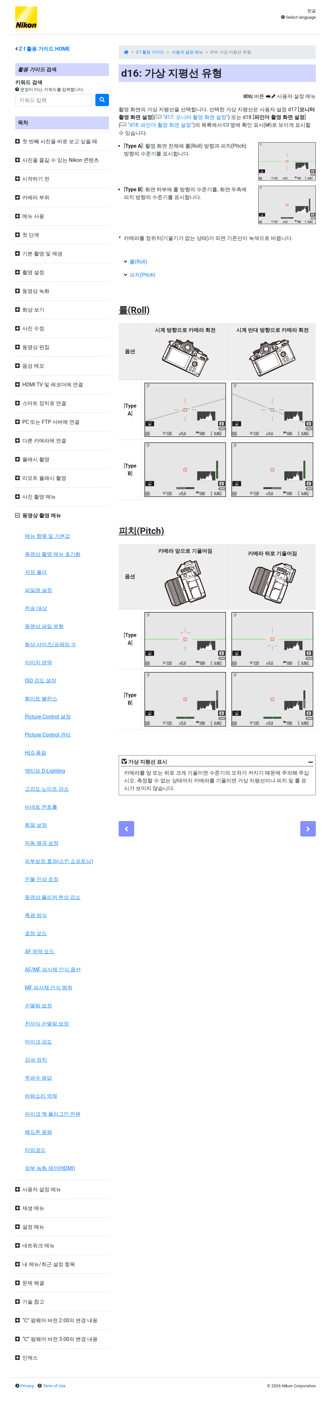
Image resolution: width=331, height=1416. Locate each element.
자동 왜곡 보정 (42, 843)
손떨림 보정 (38, 1006)
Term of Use (54, 1385)
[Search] (53, 100)
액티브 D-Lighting (45, 771)
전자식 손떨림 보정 (47, 1024)
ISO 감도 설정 (40, 681)
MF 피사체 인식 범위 (48, 988)
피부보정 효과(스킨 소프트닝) (59, 861)
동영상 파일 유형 (44, 626)
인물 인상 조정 (42, 879)
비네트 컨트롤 (41, 807)
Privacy (27, 1385)
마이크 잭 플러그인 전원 (52, 1114)
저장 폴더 (36, 572)
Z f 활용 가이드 (150, 52)
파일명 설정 (38, 590)
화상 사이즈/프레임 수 (50, 644)
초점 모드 (36, 933)
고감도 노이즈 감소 (47, 789)
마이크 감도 (38, 1042)
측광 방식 (36, 915)
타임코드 (35, 1150)
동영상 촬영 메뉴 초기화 (52, 554)
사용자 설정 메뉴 (187, 52)
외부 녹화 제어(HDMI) (50, 1168)
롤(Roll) (138, 262)
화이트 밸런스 (41, 699)
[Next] (308, 829)
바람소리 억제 (41, 1096)
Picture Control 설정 (48, 717)
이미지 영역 (38, 662)
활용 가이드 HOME (44, 49)
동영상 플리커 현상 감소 (52, 897)
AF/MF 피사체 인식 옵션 (53, 969)
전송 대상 (36, 608)
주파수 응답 (38, 1078)
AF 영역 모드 (39, 951)
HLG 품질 (35, 753)
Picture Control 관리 (48, 735)
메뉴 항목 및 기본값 (47, 536)
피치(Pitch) (142, 275)
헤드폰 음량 (38, 1132)
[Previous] (126, 829)
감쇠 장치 (36, 1060)
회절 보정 (36, 825)
